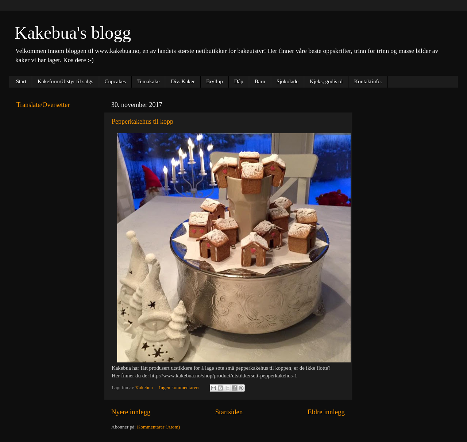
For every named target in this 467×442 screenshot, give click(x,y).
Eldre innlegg (326, 412)
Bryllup (214, 81)
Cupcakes (115, 81)
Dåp (238, 81)
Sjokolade (287, 81)
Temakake (148, 81)
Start (21, 81)
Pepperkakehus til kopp (142, 121)
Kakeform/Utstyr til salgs (65, 81)
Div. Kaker (183, 81)
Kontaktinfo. (368, 81)
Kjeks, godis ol (326, 81)
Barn (260, 81)
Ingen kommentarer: (179, 387)
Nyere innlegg (131, 412)
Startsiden (229, 412)
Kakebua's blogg (73, 32)
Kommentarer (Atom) (158, 427)
